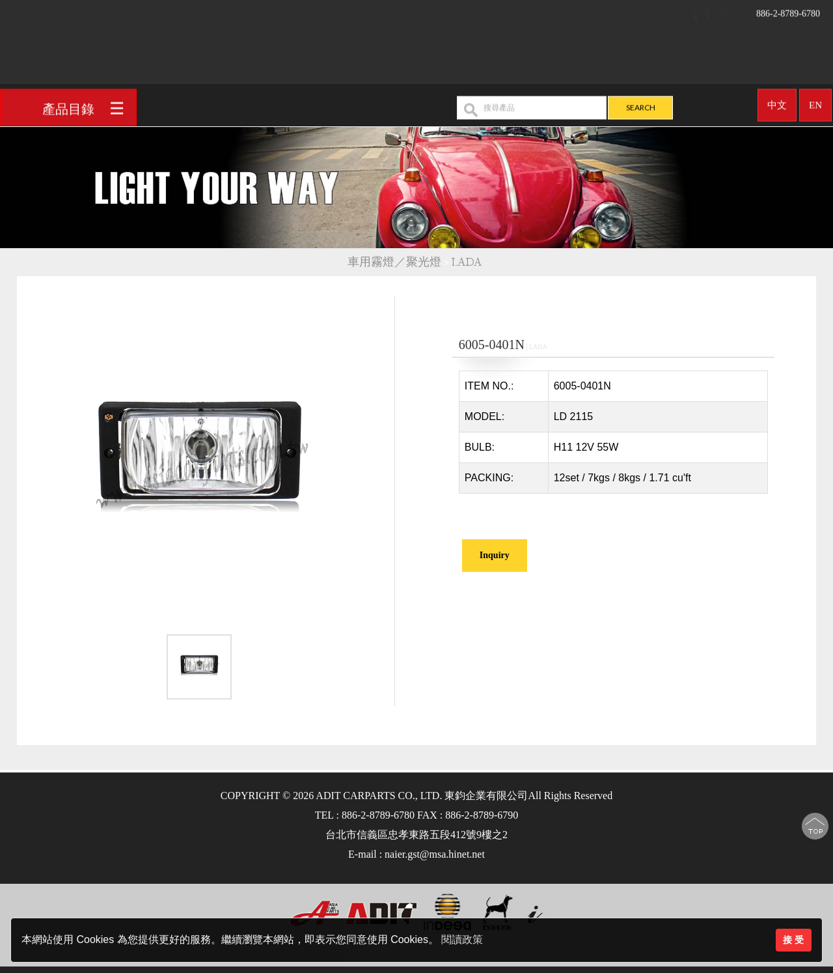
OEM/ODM (550, 59)
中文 (777, 101)
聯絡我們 (683, 59)
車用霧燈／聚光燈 (394, 262)
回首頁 (351, 59)
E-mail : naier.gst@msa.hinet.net (416, 854)
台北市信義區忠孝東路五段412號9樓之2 (416, 834)
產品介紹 (472, 60)
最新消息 (620, 59)
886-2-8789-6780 (755, 10)
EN (815, 101)
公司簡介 (408, 59)
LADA (468, 262)
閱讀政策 (462, 939)
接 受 (793, 940)
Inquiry (495, 555)
